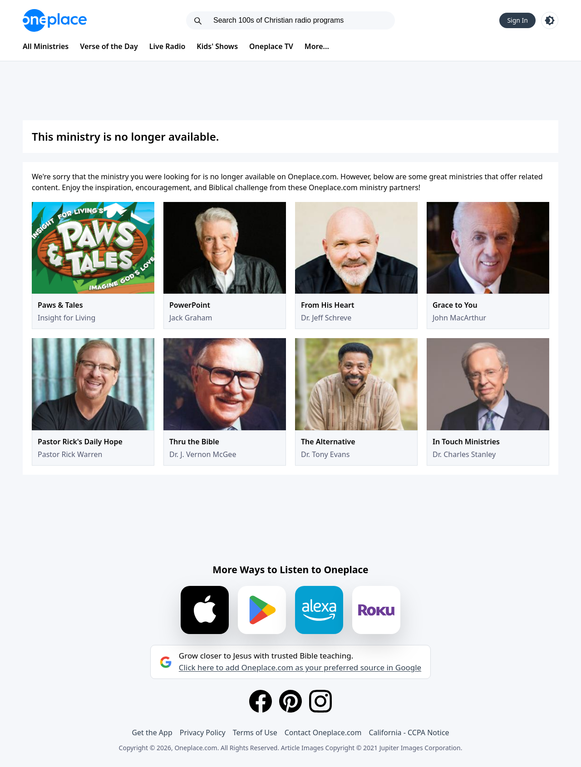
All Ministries (46, 46)
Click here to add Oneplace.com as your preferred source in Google (300, 668)
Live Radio (167, 46)
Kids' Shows (217, 46)
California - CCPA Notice (409, 733)
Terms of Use (255, 733)
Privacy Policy (203, 733)
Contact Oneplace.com (323, 733)
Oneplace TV (271, 46)
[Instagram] (320, 701)
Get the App (152, 733)
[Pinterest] (290, 701)
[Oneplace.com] (55, 20)
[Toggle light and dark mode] (549, 20)
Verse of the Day (109, 46)
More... (317, 46)
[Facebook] (260, 701)
